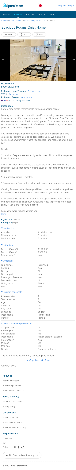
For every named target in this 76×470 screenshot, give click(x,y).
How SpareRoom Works (13, 390)
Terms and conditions (12, 401)
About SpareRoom (11, 380)
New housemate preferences (17, 323)
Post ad (30, 14)
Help (52, 14)
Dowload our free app (22, 455)
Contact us (7, 438)
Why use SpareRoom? (12, 385)
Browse (18, 14)
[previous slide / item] (3, 59)
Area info (14, 94)
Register (62, 5)
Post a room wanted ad (13, 422)
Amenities (8, 260)
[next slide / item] (73, 59)
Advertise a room (10, 417)
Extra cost (8, 244)
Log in (71, 5)
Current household (12, 292)
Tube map (26, 97)
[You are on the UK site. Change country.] (40, 5)
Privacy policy (9, 406)
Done (3, 214)
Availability (8, 228)
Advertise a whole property (14, 427)
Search (6, 14)
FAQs (5, 443)
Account (42, 14)
